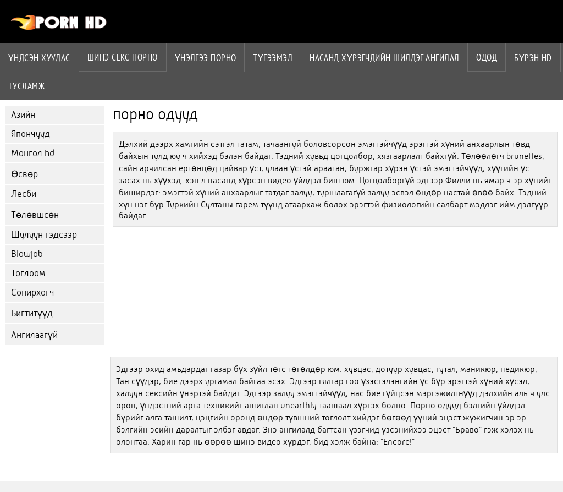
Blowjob (27, 254)
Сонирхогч (32, 292)
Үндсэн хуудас (39, 58)
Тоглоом (28, 273)
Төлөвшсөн (35, 215)
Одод (486, 57)
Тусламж (26, 86)
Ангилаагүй (34, 335)
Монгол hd (32, 153)
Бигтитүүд (32, 313)
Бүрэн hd (533, 58)
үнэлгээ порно (205, 58)
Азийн (23, 115)
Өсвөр (24, 174)
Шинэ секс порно (122, 57)
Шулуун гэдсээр (44, 234)
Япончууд (30, 134)
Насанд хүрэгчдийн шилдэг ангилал (384, 58)
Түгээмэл (272, 58)
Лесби (23, 194)
